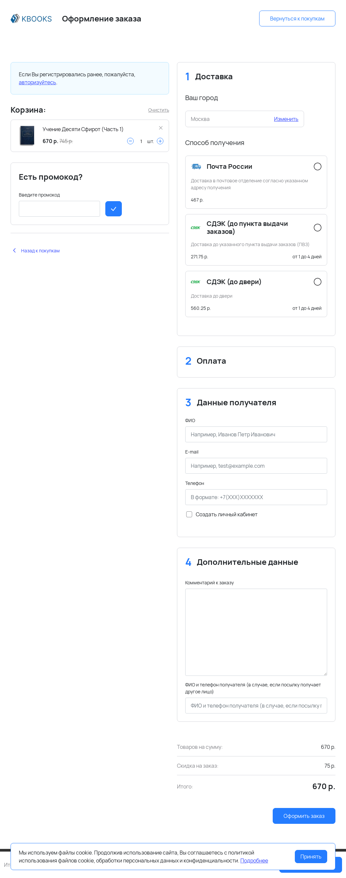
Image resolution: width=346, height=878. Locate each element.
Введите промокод (39, 195)
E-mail (191, 452)
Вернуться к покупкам (297, 18)
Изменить (286, 119)
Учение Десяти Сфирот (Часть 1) (83, 129)
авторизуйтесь (37, 82)
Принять (311, 856)
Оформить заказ (304, 816)
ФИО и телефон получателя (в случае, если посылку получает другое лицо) (253, 688)
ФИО (190, 420)
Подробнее (254, 860)
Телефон (194, 483)
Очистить (158, 110)
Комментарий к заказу (209, 582)
